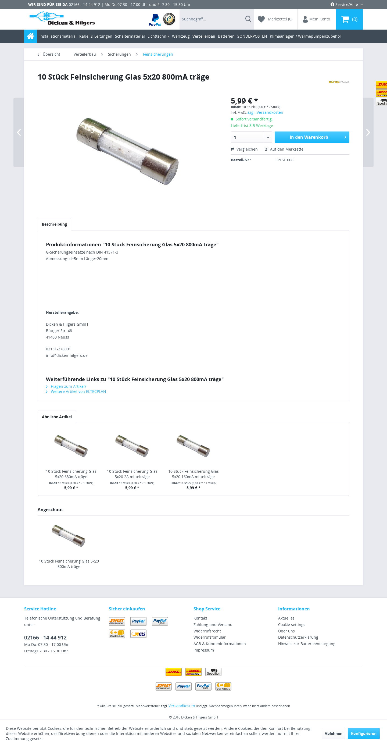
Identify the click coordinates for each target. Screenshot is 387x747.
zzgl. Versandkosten (265, 112)
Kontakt (200, 618)
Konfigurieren (364, 733)
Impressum (204, 650)
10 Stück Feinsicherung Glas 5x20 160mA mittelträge (193, 474)
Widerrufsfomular (210, 637)
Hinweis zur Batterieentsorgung (306, 643)
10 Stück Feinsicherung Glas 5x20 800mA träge (69, 564)
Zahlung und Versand (213, 624)
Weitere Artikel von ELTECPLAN (76, 391)
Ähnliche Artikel (57, 416)
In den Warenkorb (318, 136)
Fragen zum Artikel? (66, 386)
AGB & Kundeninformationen (220, 643)
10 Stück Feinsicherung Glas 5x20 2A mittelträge (132, 474)
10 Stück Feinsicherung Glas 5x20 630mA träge (71, 474)
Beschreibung (54, 224)
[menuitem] (162, 19)
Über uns (286, 631)
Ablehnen (333, 733)
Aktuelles (286, 618)
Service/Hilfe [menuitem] (345, 4)
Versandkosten (182, 705)
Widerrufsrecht (207, 631)
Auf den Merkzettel (284, 149)
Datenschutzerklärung (298, 637)
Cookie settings (291, 624)
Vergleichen (244, 149)
